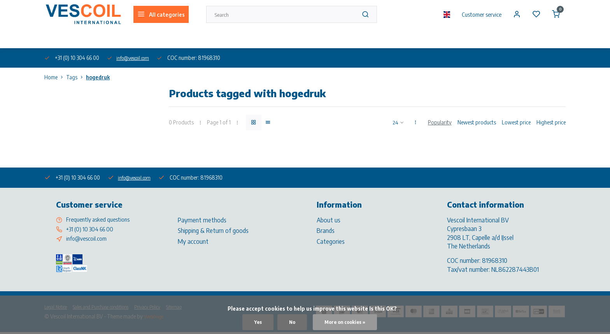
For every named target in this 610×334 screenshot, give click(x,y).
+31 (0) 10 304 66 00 (92, 230)
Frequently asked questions (101, 220)
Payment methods (202, 220)
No (289, 321)
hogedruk (98, 77)
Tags (76, 77)
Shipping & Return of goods (213, 230)
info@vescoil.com (136, 57)
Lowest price (516, 122)
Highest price (551, 122)
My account (193, 241)
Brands (326, 230)
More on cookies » (345, 321)
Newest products (476, 122)
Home (55, 77)
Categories (331, 241)
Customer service (476, 14)
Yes (254, 321)
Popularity (440, 122)
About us (53, 38)
